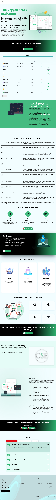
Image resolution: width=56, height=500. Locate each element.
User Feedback (49, 486)
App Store (39, 482)
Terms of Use (21, 482)
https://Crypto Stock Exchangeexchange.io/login (29, 448)
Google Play (40, 480)
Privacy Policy (21, 483)
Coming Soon (31, 480)
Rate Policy (48, 487)
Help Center (49, 480)
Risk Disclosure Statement (20, 496)
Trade (48, 64)
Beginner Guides (49, 482)
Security (2, 496)
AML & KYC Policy (12, 496)
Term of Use (6, 496)
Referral (48, 484)
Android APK (40, 483)
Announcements (49, 483)
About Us (20, 480)
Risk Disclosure (21, 484)
